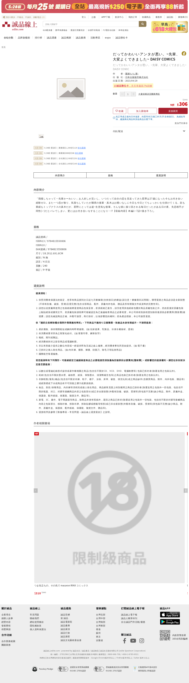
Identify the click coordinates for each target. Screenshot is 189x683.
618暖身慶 (47, 30)
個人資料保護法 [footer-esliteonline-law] (38, 629)
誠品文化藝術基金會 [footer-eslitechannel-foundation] (71, 640)
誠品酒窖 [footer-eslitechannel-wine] (65, 636)
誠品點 (170, 16)
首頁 (3, 47)
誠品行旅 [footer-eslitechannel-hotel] (65, 632)
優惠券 (158, 16)
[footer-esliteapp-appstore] (170, 614)
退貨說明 (161, 175)
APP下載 (105, 16)
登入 (84, 16)
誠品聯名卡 (122, 37)
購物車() (183, 16)
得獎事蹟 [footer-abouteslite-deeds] (6, 629)
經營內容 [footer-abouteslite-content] (6, 621)
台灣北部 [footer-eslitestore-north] (100, 614)
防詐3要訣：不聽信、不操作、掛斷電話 (24, 17)
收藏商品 (146, 16)
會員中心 (119, 16)
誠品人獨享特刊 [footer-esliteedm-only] (129, 618)
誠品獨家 (66, 37)
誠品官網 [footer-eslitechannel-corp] (65, 614)
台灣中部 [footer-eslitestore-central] (100, 618)
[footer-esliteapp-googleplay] (170, 621)
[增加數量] (133, 94)
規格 (110, 175)
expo (108, 37)
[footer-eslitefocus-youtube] (133, 640)
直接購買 (173, 111)
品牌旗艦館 (24, 37)
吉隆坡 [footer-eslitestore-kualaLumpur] (99, 640)
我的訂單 (133, 16)
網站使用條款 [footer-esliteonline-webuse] (37, 621)
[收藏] (119, 111)
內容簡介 (60, 175)
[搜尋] (91, 24)
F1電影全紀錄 (109, 30)
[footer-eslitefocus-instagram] (141, 640)
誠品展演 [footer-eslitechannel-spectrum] (65, 629)
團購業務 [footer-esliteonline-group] (6, 644)
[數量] (127, 94)
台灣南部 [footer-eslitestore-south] (100, 621)
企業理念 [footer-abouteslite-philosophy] (6, 614)
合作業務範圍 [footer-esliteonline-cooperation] (8, 641)
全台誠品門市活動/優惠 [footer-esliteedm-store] (133, 621)
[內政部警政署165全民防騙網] (174, 635)
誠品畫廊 (81, 37)
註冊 (94, 17)
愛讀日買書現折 (78, 30)
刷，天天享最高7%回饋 (133, 85)
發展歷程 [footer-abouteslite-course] (6, 625)
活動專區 (95, 37)
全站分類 (8, 37)
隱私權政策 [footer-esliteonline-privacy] (35, 625)
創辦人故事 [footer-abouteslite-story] (7, 618)
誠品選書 (52, 37)
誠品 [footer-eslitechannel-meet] (65, 618)
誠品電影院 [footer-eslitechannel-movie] (66, 621)
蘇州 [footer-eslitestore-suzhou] (98, 632)
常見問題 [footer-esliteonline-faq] (34, 614)
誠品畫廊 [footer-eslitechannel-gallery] (65, 625)
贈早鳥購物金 (61, 30)
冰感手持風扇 (94, 30)
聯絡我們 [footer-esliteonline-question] (34, 618)
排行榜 (38, 37)
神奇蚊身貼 (123, 30)
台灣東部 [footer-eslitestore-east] (100, 625)
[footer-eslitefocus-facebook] (124, 640)
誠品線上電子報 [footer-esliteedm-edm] (129, 614)
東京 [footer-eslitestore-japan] (98, 636)
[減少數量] (122, 94)
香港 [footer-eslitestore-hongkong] (98, 629)
